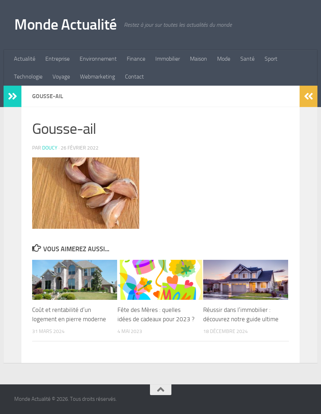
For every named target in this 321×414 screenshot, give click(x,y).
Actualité (24, 58)
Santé (247, 58)
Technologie (28, 76)
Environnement (98, 58)
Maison (198, 58)
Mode (223, 58)
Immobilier (167, 58)
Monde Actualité (65, 25)
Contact (134, 76)
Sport (271, 58)
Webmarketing (97, 76)
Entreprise (57, 58)
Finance (136, 58)
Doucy (49, 148)
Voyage (61, 76)
